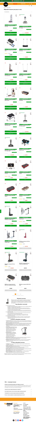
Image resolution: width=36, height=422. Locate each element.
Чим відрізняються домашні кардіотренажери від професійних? (14, 393)
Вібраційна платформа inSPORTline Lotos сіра (10, 26)
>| (20, 294)
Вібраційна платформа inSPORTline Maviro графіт (24, 75)
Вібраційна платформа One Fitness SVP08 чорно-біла (10, 125)
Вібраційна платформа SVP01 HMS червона (24, 173)
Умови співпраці (26, 413)
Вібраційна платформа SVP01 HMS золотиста (10, 173)
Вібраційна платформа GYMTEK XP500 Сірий (25, 285)
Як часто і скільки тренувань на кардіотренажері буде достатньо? (15, 395)
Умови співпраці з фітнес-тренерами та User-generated (26, 418)
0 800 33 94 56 (23, 4)
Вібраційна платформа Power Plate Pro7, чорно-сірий (10, 151)
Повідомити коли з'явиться (25, 248)
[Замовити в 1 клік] (11, 35)
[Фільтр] (0, 211)
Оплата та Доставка (27, 407)
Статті (24, 403)
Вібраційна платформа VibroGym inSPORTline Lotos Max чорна (10, 219)
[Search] (18, 6)
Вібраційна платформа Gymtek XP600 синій (10, 51)
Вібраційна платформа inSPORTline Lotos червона (24, 242)
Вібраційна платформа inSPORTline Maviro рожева (10, 100)
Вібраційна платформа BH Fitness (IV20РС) (10, 265)
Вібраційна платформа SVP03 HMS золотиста (24, 196)
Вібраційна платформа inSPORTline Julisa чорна (24, 51)
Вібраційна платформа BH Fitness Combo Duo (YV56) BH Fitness (24, 264)
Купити (11, 57)
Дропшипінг (25, 414)
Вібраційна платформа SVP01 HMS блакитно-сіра (24, 150)
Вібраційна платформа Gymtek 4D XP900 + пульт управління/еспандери (10, 285)
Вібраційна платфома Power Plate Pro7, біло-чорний (25, 28)
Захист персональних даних (27, 410)
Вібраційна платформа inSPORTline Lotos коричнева (10, 75)
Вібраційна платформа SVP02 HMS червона (10, 196)
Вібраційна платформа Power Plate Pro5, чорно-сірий (24, 126)
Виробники (25, 406)
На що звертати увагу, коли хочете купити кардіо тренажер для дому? (15, 391)
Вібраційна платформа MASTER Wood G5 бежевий (24, 100)
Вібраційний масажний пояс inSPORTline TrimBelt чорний (11, 242)
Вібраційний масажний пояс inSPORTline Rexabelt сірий (25, 219)
